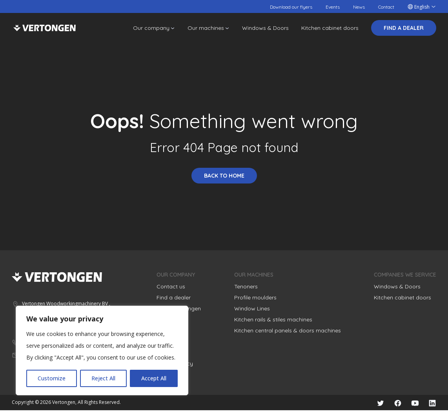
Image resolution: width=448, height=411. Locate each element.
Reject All (103, 378)
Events (333, 7)
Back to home (224, 175)
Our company (151, 27)
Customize (52, 378)
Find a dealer (404, 27)
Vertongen (44, 27)
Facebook (394, 403)
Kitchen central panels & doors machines (287, 330)
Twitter (375, 403)
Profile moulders (255, 297)
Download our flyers (291, 7)
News (359, 7)
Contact (386, 7)
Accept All (153, 378)
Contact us (171, 286)
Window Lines (252, 308)
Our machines (206, 27)
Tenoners (246, 286)
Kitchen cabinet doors (330, 27)
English (422, 7)
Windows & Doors (265, 27)
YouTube (412, 403)
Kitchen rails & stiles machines (273, 319)
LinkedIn (431, 403)
